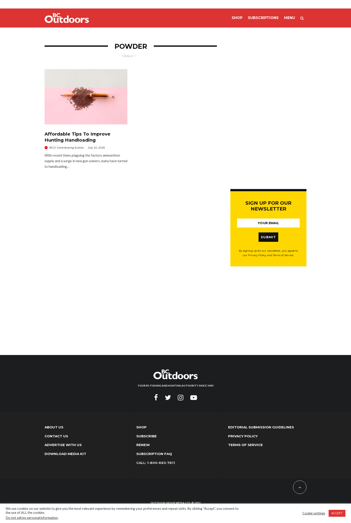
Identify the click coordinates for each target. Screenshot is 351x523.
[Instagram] (180, 397)
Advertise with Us (63, 445)
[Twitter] (167, 397)
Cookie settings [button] (313, 513)
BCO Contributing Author (66, 147)
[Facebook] (156, 397)
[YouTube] (193, 397)
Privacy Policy (243, 436)
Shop (237, 18)
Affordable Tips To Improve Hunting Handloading (77, 137)
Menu (289, 18)
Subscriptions (263, 18)
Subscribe (146, 436)
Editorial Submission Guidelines (261, 427)
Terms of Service (245, 445)
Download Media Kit (65, 454)
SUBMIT (268, 237)
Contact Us (56, 436)
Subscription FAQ (154, 454)
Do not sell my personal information (32, 518)
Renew (143, 445)
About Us (54, 427)
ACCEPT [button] (337, 513)
